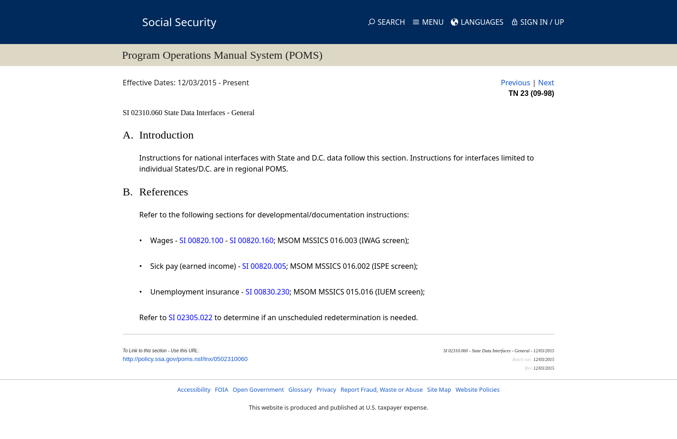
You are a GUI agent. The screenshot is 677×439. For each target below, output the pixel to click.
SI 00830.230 (267, 292)
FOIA (221, 389)
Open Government (258, 389)
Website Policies (477, 389)
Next (546, 83)
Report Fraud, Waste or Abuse (381, 389)
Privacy (326, 389)
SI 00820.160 (252, 240)
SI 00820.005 (264, 266)
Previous (515, 83)
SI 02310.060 (143, 113)
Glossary (300, 389)
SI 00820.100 (201, 240)
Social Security (179, 21)
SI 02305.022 (190, 317)
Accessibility (194, 389)
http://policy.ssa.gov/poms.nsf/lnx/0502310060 (185, 359)
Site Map (439, 389)
